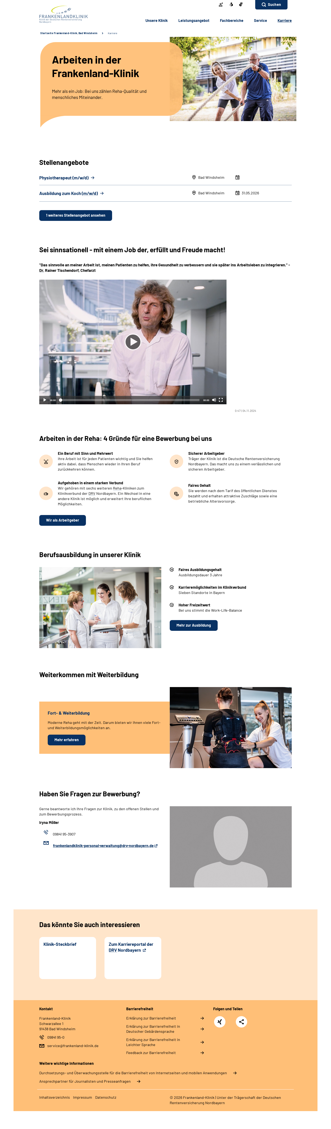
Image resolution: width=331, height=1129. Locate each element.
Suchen (274, 4)
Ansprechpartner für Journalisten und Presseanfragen (85, 1081)
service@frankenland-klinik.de (73, 1045)
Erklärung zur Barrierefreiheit (151, 1018)
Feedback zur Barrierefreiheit (151, 1052)
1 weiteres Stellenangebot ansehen (75, 215)
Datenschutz (105, 1097)
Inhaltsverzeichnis (54, 1097)
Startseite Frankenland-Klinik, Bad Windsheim (68, 33)
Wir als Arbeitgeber (62, 520)
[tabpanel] (165, 346)
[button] (271, 4)
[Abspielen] (133, 342)
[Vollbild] (221, 400)
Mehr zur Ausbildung (193, 625)
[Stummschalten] (214, 400)
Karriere (112, 33)
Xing (220, 1019)
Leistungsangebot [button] (193, 20)
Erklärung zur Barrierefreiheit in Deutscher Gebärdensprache (153, 1029)
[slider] (129, 400)
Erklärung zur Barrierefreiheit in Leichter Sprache (153, 1042)
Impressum (82, 1097)
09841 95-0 (55, 1037)
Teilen (241, 1021)
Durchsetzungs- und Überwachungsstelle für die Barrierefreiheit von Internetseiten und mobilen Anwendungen (133, 1072)
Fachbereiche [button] (231, 20)
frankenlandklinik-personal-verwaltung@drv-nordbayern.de (103, 845)
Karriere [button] (285, 20)
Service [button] (260, 20)
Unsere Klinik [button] (156, 20)
